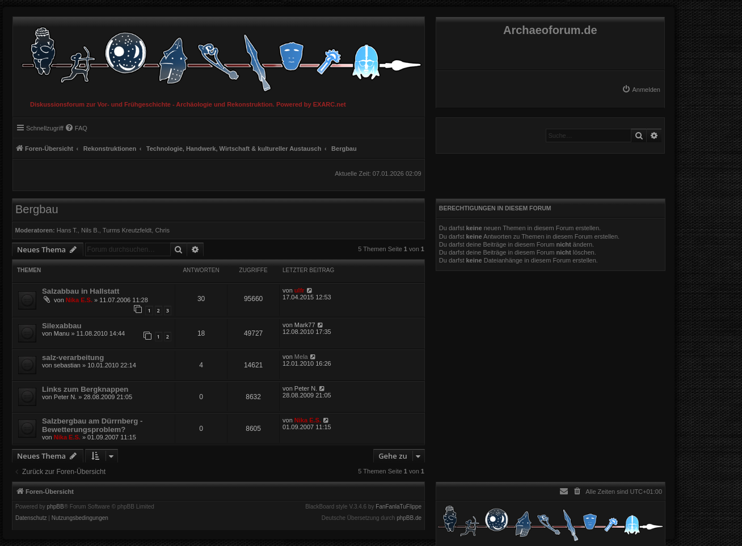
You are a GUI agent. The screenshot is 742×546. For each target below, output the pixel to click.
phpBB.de (409, 518)
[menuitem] (641, 89)
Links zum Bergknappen (85, 389)
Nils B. (90, 230)
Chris (162, 230)
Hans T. (67, 230)
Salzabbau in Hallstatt (80, 291)
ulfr (299, 290)
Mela (301, 356)
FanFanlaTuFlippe (398, 507)
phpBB (55, 507)
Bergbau (36, 209)
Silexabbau (62, 325)
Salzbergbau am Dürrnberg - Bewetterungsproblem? (92, 425)
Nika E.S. (79, 300)
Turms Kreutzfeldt (127, 230)
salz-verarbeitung (73, 357)
